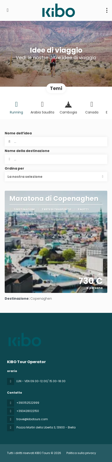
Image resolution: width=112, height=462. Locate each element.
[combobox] (56, 159)
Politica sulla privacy (81, 453)
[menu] (107, 10)
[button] (56, 176)
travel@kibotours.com (32, 419)
